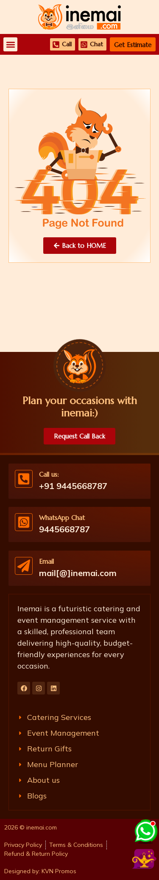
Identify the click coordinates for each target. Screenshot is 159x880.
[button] (10, 44)
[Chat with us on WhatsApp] (145, 830)
